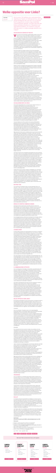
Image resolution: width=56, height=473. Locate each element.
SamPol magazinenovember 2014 (5, 19)
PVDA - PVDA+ (35, 433)
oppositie (29, 433)
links (18, 433)
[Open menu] (3, 2)
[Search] (51, 2)
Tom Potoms (5, 17)
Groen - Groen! (23, 433)
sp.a (15, 433)
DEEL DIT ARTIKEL (47, 17)
